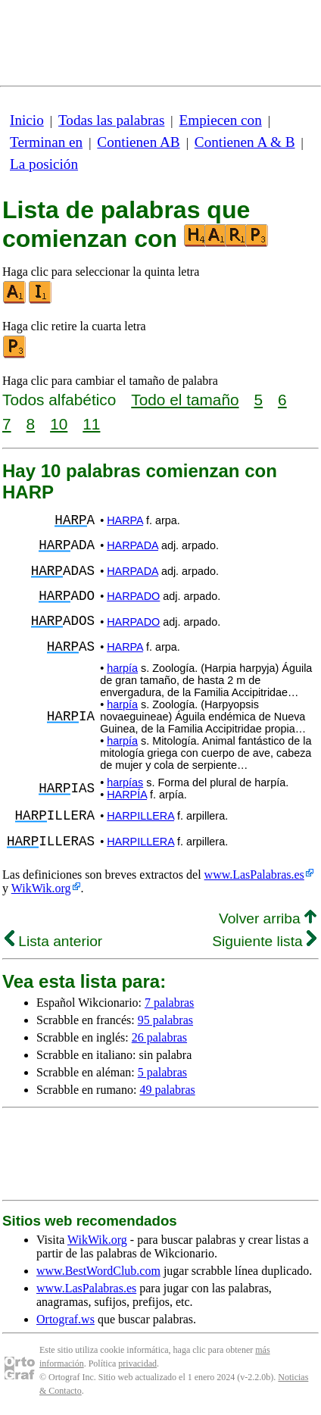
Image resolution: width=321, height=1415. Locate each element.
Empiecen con (220, 120)
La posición (44, 164)
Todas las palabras (111, 120)
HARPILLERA (140, 816)
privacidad (137, 1363)
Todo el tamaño (184, 399)
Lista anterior (53, 941)
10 (58, 424)
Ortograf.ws (65, 1319)
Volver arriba (267, 918)
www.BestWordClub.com (98, 1270)
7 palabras (169, 1002)
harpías (125, 782)
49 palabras (167, 1089)
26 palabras (159, 1037)
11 (91, 424)
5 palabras (162, 1072)
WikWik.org (41, 888)
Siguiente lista (264, 941)
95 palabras (165, 1020)
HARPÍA (127, 795)
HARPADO (133, 596)
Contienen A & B (245, 142)
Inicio (27, 120)
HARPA (125, 520)
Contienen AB (138, 142)
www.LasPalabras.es (254, 874)
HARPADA (132, 545)
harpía (122, 668)
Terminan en (46, 142)
